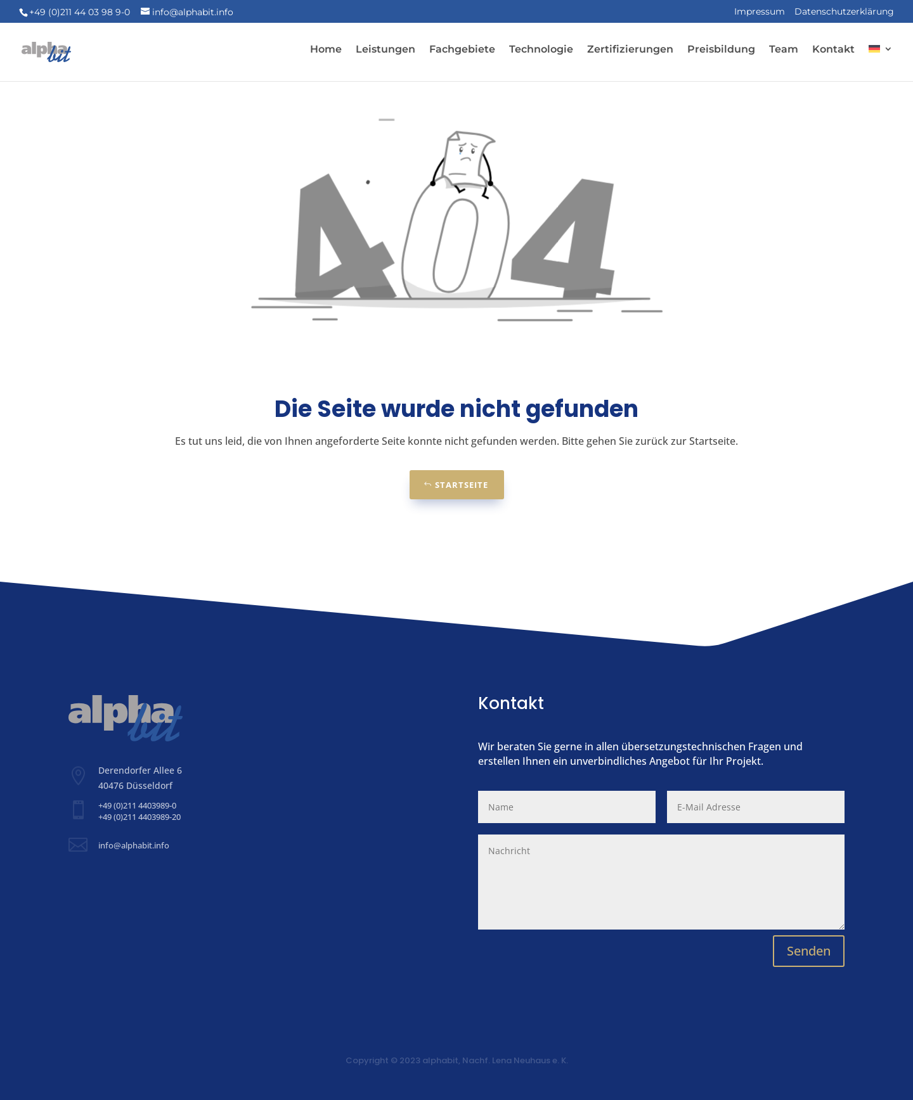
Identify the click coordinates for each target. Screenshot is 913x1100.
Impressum (759, 12)
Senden (809, 950)
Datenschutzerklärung (844, 12)
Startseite (461, 484)
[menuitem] (881, 59)
